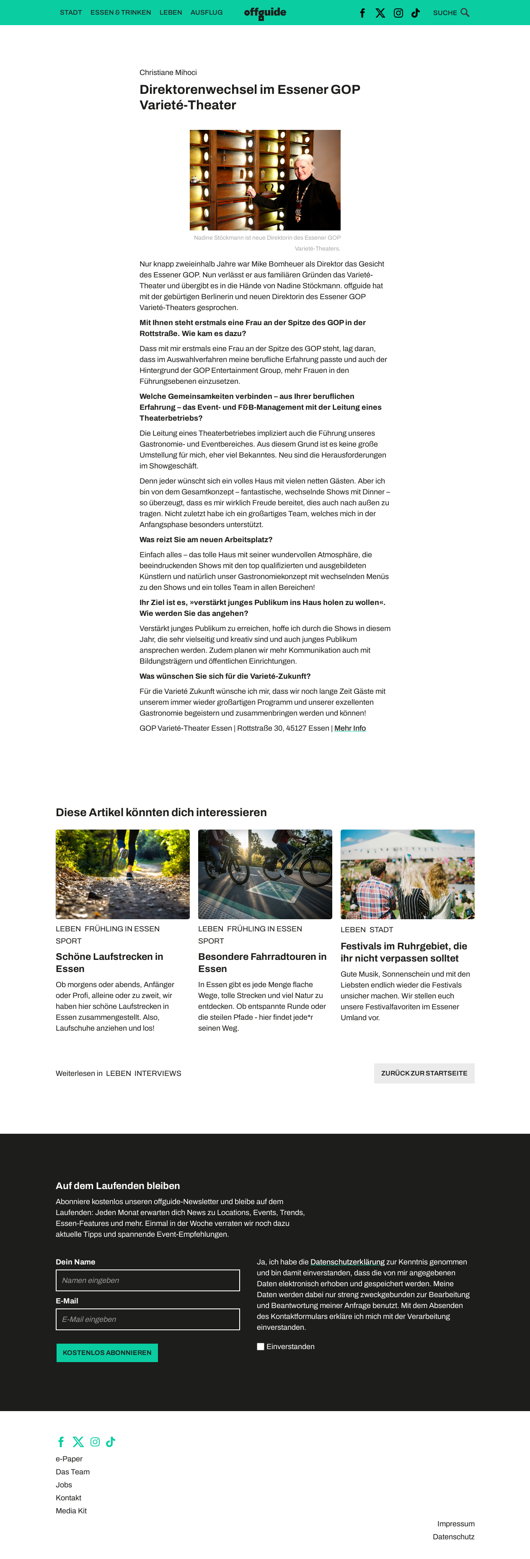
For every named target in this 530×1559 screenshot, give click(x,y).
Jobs (64, 1485)
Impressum (456, 1524)
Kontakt (68, 1498)
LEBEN (68, 929)
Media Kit (71, 1511)
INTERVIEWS (157, 1073)
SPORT (69, 941)
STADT (381, 930)
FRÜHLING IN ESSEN (122, 929)
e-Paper (69, 1459)
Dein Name (76, 1262)
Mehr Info (350, 728)
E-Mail (67, 1301)
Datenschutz (454, 1537)
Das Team (73, 1472)
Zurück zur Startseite (424, 1073)
